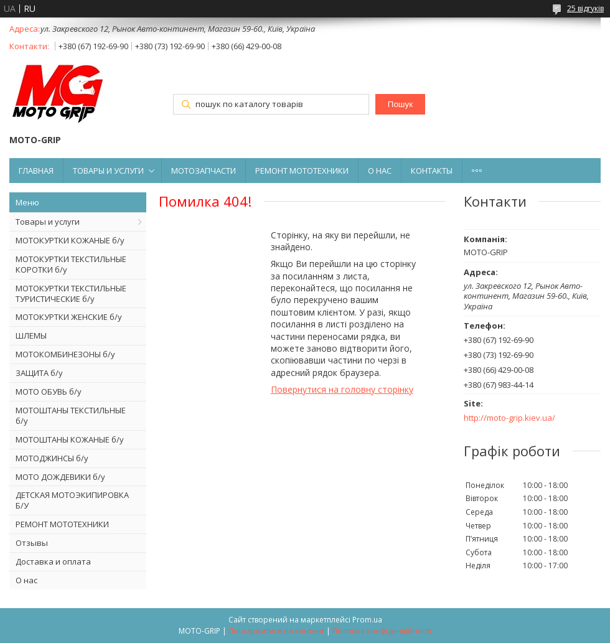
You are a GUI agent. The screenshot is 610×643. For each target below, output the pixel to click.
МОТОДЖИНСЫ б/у (52, 458)
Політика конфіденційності (381, 631)
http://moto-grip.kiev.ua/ (509, 418)
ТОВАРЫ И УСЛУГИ (108, 170)
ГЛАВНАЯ (36, 170)
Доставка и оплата (53, 561)
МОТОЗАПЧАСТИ (203, 170)
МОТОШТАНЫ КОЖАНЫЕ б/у (70, 439)
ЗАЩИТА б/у (39, 372)
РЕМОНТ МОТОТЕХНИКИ (302, 170)
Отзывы (32, 542)
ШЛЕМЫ (31, 335)
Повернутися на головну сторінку (342, 389)
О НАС (380, 170)
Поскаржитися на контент (276, 631)
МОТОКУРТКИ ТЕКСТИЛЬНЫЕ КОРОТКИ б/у (71, 264)
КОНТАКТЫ (432, 170)
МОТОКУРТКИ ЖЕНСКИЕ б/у (69, 316)
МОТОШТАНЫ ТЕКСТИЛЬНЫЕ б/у (71, 415)
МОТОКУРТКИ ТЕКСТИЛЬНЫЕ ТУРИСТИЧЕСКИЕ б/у (71, 293)
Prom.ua (367, 619)
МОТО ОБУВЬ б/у (49, 391)
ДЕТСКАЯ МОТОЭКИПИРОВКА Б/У (72, 500)
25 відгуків (585, 8)
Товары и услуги (48, 221)
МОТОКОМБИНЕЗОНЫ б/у (65, 354)
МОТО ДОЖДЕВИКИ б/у (60, 476)
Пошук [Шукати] (400, 104)
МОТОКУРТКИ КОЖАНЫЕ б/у (70, 240)
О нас (26, 580)
